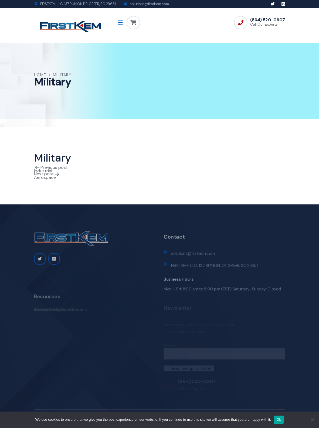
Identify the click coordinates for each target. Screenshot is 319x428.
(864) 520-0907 (267, 20)
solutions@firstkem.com (149, 4)
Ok (278, 419)
